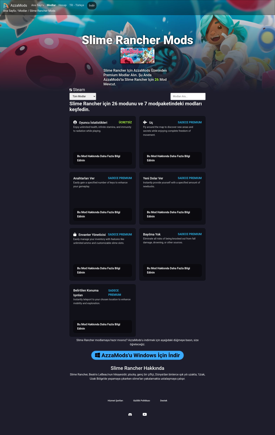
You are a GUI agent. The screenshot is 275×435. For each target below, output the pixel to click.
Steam (77, 89)
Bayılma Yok (151, 234)
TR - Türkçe (76, 5)
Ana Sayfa (37, 5)
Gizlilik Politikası (141, 400)
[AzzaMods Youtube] (145, 414)
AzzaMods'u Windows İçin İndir (137, 355)
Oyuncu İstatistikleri (90, 122)
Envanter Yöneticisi (89, 234)
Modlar (51, 5)
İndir (92, 5)
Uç (148, 122)
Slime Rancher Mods (42, 10)
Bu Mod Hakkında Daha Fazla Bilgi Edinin (98, 158)
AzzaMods (15, 5)
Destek (163, 400)
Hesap (63, 5)
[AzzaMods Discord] (130, 415)
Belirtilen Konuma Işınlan (86, 293)
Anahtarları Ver (84, 178)
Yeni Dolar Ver (153, 178)
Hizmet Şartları (115, 400)
